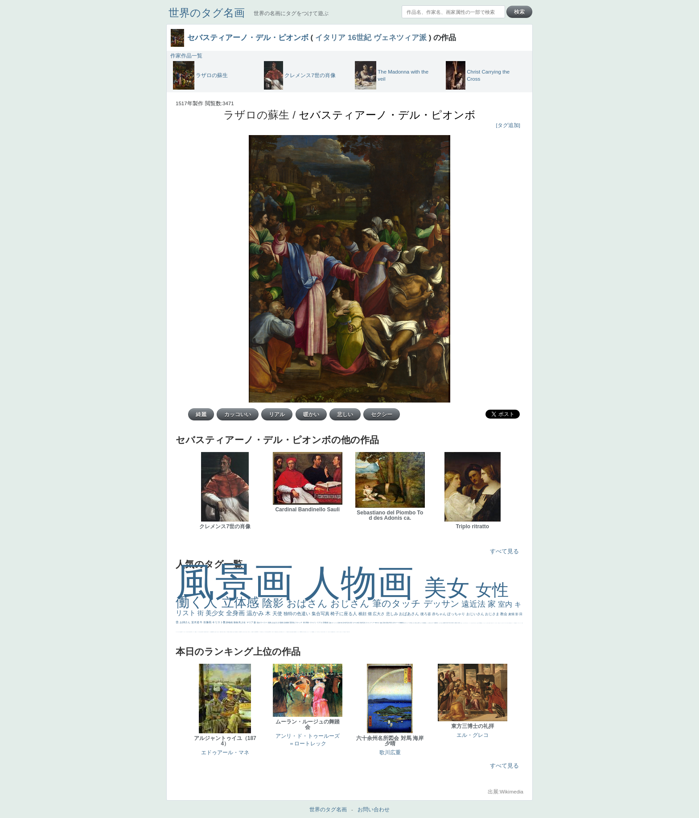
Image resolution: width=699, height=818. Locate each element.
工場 (449, 622)
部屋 (437, 622)
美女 (450, 587)
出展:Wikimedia (505, 791)
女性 (492, 590)
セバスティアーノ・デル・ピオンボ (247, 37)
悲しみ (392, 614)
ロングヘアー (371, 623)
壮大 (457, 622)
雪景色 (292, 622)
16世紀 (359, 37)
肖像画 (207, 622)
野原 (390, 623)
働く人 (199, 602)
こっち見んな (429, 622)
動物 (236, 622)
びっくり (334, 623)
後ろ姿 (426, 614)
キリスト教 (219, 622)
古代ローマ (395, 623)
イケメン (313, 622)
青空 (447, 622)
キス (433, 622)
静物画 (229, 622)
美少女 (216, 613)
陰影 (274, 603)
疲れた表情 (417, 622)
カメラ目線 (422, 622)
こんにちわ (440, 622)
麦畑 (511, 614)
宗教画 (326, 622)
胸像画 (401, 623)
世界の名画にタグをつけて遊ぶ (291, 13)
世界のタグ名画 (207, 12)
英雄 (384, 623)
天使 (278, 613)
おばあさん (409, 614)
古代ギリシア (406, 622)
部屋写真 (363, 623)
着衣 (459, 622)
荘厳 (330, 623)
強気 (270, 622)
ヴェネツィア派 (400, 37)
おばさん (308, 603)
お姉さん (185, 622)
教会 (504, 614)
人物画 (364, 583)
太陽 (455, 622)
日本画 (410, 622)
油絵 (381, 623)
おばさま (276, 622)
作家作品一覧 (186, 55)
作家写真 (347, 623)
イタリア (330, 37)
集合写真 (321, 613)
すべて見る (504, 551)
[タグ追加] (508, 125)
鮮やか (377, 623)
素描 (444, 622)
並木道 (195, 622)
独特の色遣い (298, 613)
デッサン (443, 603)
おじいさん (475, 614)
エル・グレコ (472, 735)
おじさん (351, 603)
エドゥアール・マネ (225, 752)
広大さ (379, 614)
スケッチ (299, 622)
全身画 (236, 613)
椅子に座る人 (344, 613)
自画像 (286, 622)
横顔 (363, 614)
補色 (425, 622)
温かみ (256, 613)
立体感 (242, 602)
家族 (387, 623)
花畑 (339, 623)
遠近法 (474, 604)
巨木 (451, 622)
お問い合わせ (374, 809)
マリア (250, 622)
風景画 (240, 582)
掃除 (307, 622)
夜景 (351, 623)
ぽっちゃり (456, 614)
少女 (243, 622)
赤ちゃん (439, 614)
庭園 (435, 622)
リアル (320, 622)
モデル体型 (356, 623)
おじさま (492, 614)
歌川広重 (390, 752)
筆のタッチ (398, 603)
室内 (506, 604)
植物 (282, 622)
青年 (453, 622)
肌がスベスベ (262, 622)
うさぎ (413, 622)
